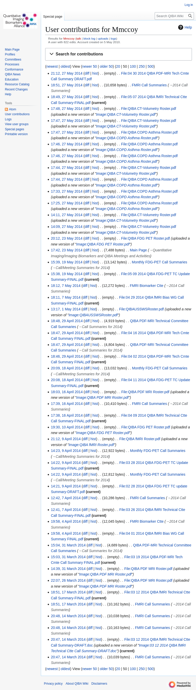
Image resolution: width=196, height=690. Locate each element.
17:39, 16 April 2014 (67, 404)
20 (118, 66)
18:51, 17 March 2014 (68, 592)
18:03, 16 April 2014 (67, 392)
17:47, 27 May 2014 (66, 121)
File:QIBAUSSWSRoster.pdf (141, 309)
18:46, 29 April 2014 (67, 356)
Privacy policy (53, 683)
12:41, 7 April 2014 (66, 510)
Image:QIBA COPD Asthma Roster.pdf (126, 138)
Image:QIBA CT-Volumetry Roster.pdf (125, 114)
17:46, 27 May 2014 (66, 144)
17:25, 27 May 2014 (66, 203)
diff (87, 73)
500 (150, 66)
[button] (119, 54)
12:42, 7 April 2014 (66, 498)
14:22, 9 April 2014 (66, 463)
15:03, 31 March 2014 (68, 557)
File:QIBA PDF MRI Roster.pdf (145, 392)
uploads (103, 38)
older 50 (106, 66)
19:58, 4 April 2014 (66, 521)
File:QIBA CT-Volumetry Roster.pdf (148, 109)
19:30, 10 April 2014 (67, 427)
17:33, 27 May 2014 (66, 191)
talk (78, 38)
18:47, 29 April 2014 (67, 333)
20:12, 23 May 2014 (66, 238)
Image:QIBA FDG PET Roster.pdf (102, 244)
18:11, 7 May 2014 (65, 297)
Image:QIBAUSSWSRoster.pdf (93, 315)
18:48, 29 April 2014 (67, 321)
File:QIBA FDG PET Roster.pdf (145, 238)
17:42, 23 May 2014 (66, 250)
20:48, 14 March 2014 (68, 616)
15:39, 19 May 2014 (66, 262)
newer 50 (89, 66)
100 (133, 66)
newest (52, 66)
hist (95, 73)
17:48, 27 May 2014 (66, 109)
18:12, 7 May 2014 (65, 286)
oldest (65, 66)
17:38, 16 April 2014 (67, 415)
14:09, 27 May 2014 (66, 227)
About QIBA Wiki (77, 683)
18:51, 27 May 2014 (66, 85)
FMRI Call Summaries (149, 85)
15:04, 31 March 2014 (68, 545)
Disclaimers (99, 683)
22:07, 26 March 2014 (68, 580)
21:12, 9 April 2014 (66, 439)
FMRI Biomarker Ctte (146, 286)
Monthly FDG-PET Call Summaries (159, 262)
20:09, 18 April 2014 (67, 368)
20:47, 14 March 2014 (68, 639)
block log (89, 38)
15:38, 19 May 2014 (66, 274)
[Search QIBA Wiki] (174, 16)
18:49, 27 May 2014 (66, 97)
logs (113, 38)
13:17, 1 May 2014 (65, 309)
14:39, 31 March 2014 (68, 569)
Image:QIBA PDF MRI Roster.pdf (102, 397)
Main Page (138, 250)
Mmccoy (69, 38)
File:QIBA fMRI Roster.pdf (139, 439)
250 (142, 66)
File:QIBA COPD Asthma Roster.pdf (149, 132)
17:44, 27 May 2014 (66, 168)
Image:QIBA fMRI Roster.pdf (91, 445)
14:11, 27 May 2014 (66, 215)
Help (184, 27)
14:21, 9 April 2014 (66, 486)
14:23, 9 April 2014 (66, 451)
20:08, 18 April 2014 (67, 380)
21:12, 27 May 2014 (66, 73)
